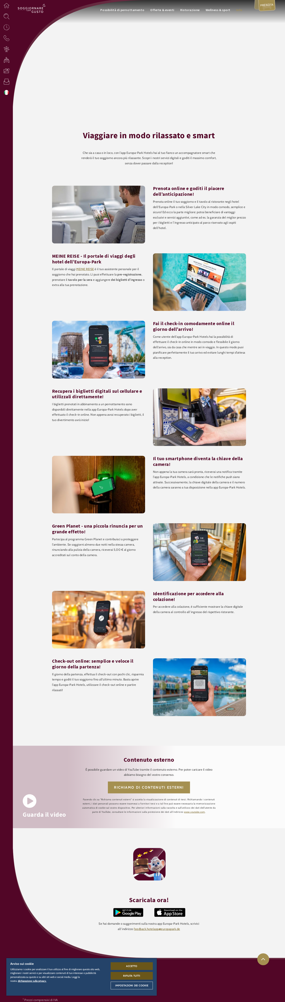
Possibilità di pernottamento (122, 10)
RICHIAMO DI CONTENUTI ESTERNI (149, 787)
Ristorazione (190, 10)
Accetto (131, 966)
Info (239, 10)
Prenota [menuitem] (266, 7)
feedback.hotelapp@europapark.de (157, 929)
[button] (6, 5)
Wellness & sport (218, 10)
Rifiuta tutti (131, 975)
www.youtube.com (194, 811)
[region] (81, 977)
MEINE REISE (85, 269)
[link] (263, 959)
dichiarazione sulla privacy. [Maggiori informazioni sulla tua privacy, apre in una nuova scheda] (32, 980)
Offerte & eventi (162, 10)
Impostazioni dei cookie (131, 985)
